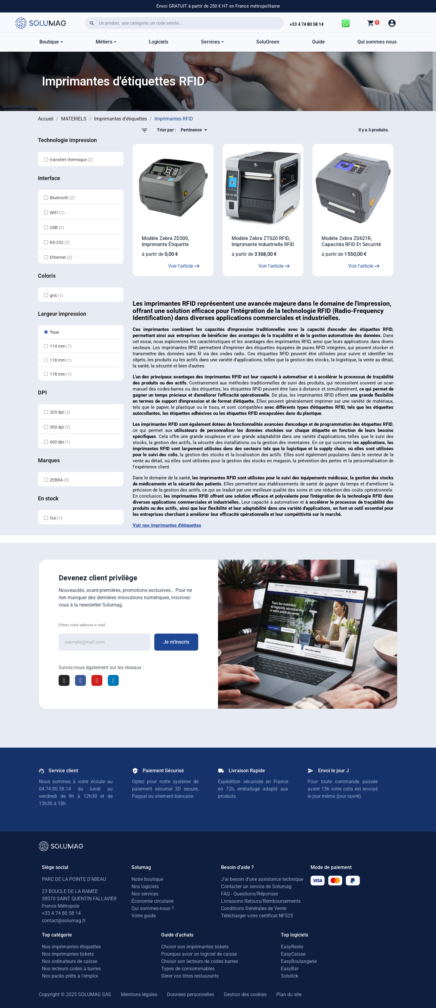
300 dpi (60, 427)
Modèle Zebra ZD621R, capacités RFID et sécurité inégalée (351, 244)
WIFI (57, 212)
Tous (54, 332)
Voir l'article (183, 266)
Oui (56, 518)
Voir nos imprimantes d (156, 525)
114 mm (61, 346)
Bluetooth (62, 197)
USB (57, 227)
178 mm (61, 374)
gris (56, 295)
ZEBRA (59, 480)
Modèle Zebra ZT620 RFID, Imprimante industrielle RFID (263, 241)
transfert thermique (71, 159)
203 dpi (60, 412)
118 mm (61, 360)
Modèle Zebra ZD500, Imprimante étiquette (165, 241)
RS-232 (60, 242)
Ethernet (61, 257)
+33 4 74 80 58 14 (306, 24)
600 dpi (60, 442)
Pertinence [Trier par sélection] (195, 130)
